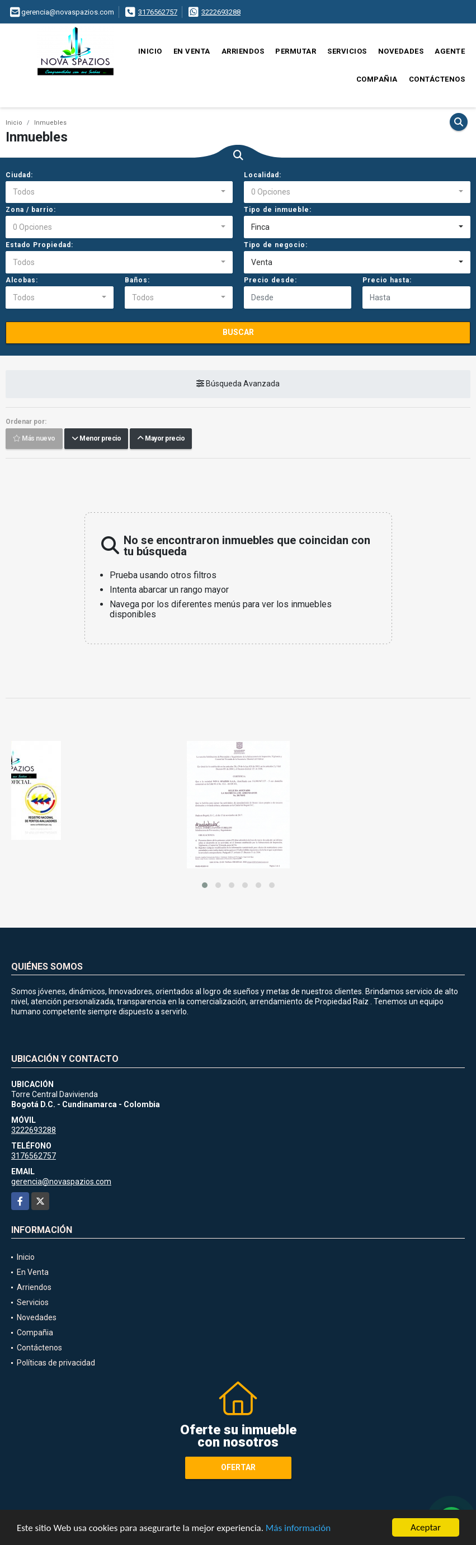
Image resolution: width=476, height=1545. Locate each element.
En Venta (191, 51)
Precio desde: (270, 280)
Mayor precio (161, 439)
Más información (298, 1528)
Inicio (150, 51)
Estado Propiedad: (39, 245)
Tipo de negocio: (276, 245)
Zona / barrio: (31, 210)
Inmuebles (50, 122)
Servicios (347, 51)
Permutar (295, 51)
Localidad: (262, 175)
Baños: (137, 280)
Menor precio (96, 439)
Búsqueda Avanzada (238, 384)
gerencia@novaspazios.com (61, 1181)
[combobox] (119, 192)
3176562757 (157, 12)
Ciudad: (19, 175)
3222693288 (221, 12)
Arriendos (243, 51)
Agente (450, 51)
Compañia (377, 79)
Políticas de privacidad (56, 1362)
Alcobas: (22, 280)
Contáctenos (437, 79)
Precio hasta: (387, 280)
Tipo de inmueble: (278, 210)
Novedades (401, 51)
